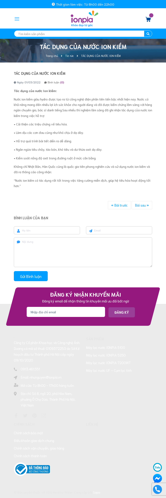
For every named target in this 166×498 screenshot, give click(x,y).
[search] (83, 33)
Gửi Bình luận (31, 276)
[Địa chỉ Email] (66, 312)
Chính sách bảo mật (28, 432)
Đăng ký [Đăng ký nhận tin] (121, 312)
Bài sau (142, 205)
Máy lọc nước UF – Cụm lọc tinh (109, 370)
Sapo (96, 492)
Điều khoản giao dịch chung (34, 440)
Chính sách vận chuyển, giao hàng (39, 448)
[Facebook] (16, 415)
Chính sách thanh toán (30, 455)
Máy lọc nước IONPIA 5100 (105, 347)
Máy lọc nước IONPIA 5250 (106, 355)
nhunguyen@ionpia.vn (46, 377)
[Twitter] (25, 415)
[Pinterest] (34, 415)
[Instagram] (44, 415)
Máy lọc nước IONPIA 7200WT (108, 362)
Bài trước (119, 205)
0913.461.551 (30, 369)
